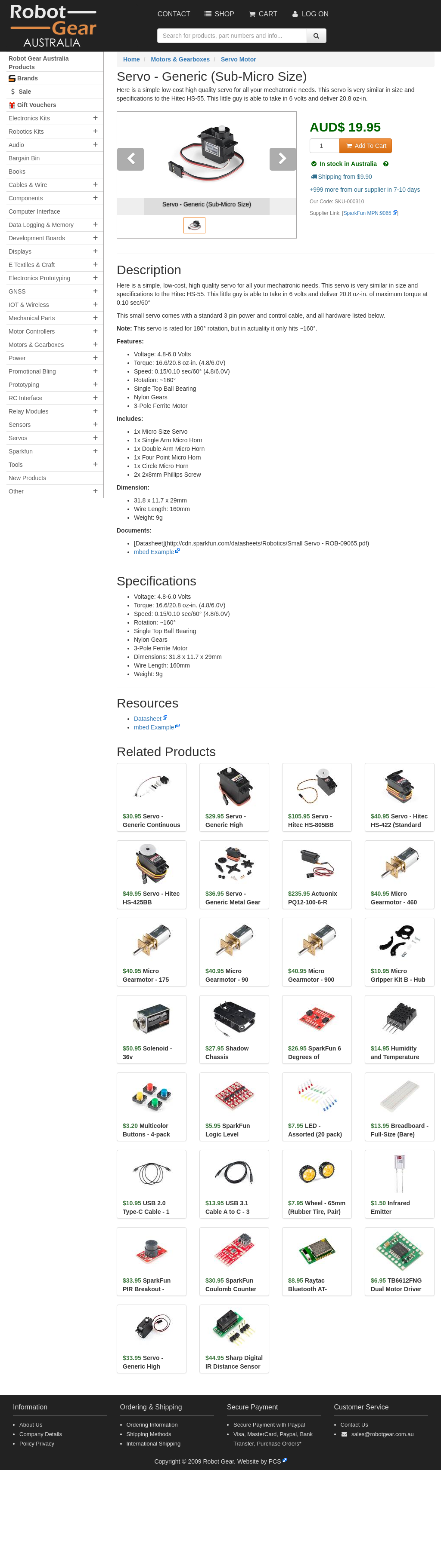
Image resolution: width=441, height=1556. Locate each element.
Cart (262, 14)
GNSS (17, 291)
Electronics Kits (29, 118)
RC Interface (26, 398)
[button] (130, 175)
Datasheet (147, 718)
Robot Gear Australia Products (39, 62)
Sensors (20, 424)
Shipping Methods (149, 1434)
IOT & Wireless (29, 304)
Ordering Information (152, 1424)
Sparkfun (21, 451)
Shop (218, 14)
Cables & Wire (28, 184)
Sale (20, 91)
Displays (20, 251)
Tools (16, 464)
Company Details (40, 1434)
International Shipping (154, 1443)
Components (26, 198)
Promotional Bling (32, 371)
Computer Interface (34, 211)
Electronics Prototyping (39, 278)
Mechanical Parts (32, 318)
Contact (174, 14)
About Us (30, 1424)
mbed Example (154, 551)
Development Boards (37, 238)
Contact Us (354, 1424)
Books (17, 171)
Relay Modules (29, 411)
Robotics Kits (26, 131)
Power (17, 358)
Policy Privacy (36, 1443)
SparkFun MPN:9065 (367, 213)
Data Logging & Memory (41, 224)
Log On (309, 14)
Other (16, 491)
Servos (18, 438)
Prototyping (24, 384)
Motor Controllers (32, 331)
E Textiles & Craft (32, 264)
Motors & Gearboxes (36, 344)
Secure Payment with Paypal (269, 1424)
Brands (23, 78)
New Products (27, 478)
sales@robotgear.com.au (382, 1434)
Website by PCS (259, 1461)
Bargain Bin (24, 158)
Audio (16, 144)
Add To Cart (365, 145)
